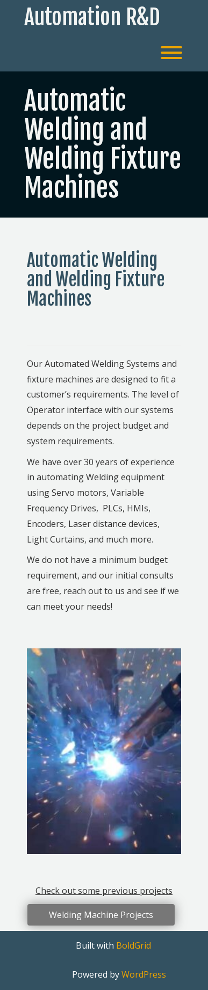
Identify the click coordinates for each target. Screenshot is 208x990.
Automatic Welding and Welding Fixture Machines (102, 144)
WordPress (143, 974)
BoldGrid (133, 945)
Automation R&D (92, 17)
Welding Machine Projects (101, 915)
